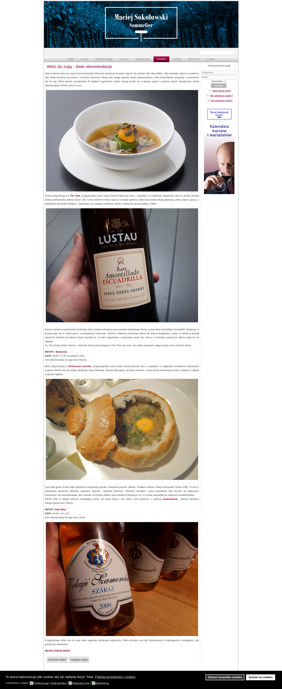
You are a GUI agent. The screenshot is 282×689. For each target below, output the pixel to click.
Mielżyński (61, 352)
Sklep (84, 59)
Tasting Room (103, 59)
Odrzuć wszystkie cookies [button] (225, 677)
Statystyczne (80, 683)
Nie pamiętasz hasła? (222, 100)
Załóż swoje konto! (221, 90)
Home (70, 59)
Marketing (102, 683)
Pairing (161, 59)
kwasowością (170, 499)
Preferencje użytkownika (49, 683)
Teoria (177, 59)
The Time (75, 195)
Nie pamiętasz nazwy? (221, 95)
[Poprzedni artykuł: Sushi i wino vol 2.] (57, 660)
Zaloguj (218, 85)
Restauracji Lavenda (80, 366)
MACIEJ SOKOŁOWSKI (57, 650)
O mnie (211, 59)
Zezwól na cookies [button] (260, 677)
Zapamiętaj (216, 81)
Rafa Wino (60, 509)
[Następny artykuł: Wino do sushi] (79, 660)
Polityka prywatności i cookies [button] (115, 677)
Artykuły (194, 59)
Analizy (123, 59)
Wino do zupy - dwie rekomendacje (79, 66)
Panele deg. (142, 59)
